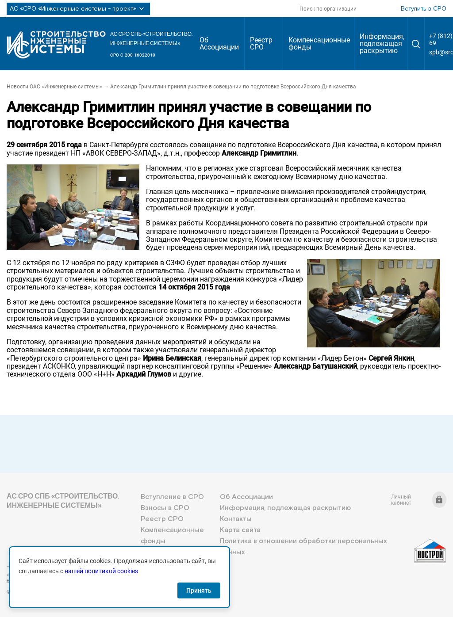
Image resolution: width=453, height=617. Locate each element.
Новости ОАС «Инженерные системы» (54, 87)
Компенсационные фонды (319, 43)
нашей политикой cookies (101, 571)
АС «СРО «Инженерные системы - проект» (78, 9)
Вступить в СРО (423, 9)
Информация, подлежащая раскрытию (382, 43)
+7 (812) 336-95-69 (46, 566)
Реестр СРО (261, 43)
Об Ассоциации (219, 43)
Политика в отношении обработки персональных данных (303, 547)
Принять (198, 590)
